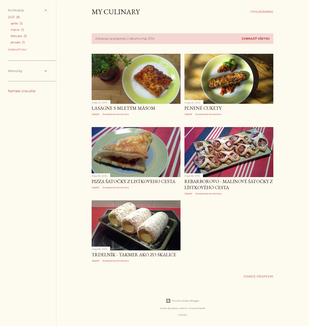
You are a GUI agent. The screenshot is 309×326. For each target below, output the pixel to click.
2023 (14, 17)
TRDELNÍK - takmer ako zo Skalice (134, 255)
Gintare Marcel (196, 308)
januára (18, 42)
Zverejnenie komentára (115, 114)
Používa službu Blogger (182, 300)
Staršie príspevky (258, 276)
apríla (17, 23)
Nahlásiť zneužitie (22, 91)
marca (17, 30)
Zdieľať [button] (95, 114)
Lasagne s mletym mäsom (123, 108)
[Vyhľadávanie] (261, 12)
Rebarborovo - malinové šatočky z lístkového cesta (228, 184)
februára (19, 36)
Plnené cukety (203, 108)
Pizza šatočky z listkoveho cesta (133, 181)
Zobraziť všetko (256, 38)
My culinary (116, 11)
